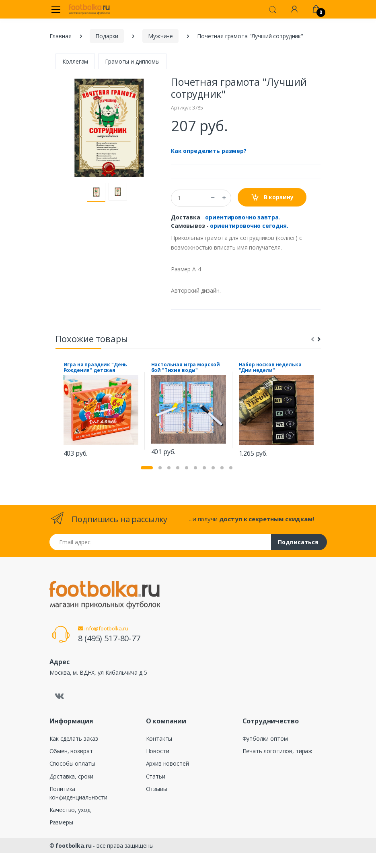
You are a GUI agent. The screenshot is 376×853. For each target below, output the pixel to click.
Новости (157, 751)
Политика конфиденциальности (78, 793)
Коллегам (75, 61)
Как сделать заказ (74, 738)
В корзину (272, 197)
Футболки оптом (265, 738)
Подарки (106, 36)
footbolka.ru (73, 845)
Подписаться (298, 542)
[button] (272, 9)
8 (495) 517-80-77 (109, 638)
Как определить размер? (209, 151)
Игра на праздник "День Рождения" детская (95, 367)
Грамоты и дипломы (132, 61)
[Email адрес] (160, 542)
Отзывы (156, 789)
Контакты (159, 738)
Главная (60, 36)
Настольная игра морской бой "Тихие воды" (185, 367)
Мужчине (160, 36)
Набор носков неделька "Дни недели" (270, 367)
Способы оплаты (72, 763)
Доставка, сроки (71, 776)
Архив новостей (167, 763)
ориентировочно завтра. (242, 217)
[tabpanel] (101, 410)
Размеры (61, 822)
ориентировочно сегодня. (249, 225)
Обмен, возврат (71, 751)
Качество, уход (69, 810)
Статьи (155, 776)
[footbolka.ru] (89, 9)
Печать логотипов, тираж (277, 751)
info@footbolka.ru (103, 628)
